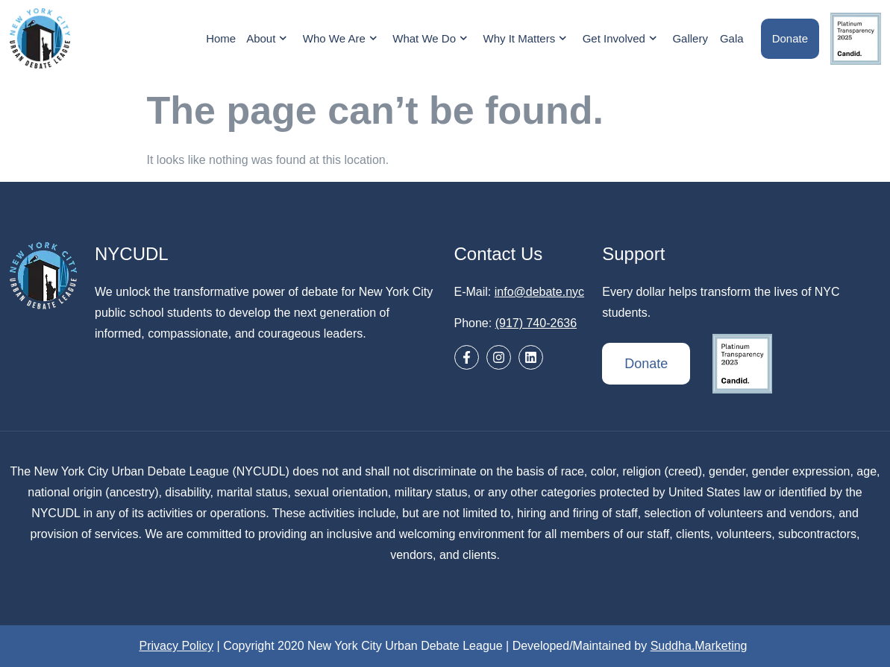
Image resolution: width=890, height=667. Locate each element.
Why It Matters (527, 38)
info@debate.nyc (539, 291)
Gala (732, 38)
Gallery (690, 38)
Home (221, 38)
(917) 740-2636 (536, 323)
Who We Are (341, 38)
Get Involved (622, 38)
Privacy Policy (177, 645)
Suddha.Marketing (699, 645)
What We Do (431, 38)
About (268, 38)
